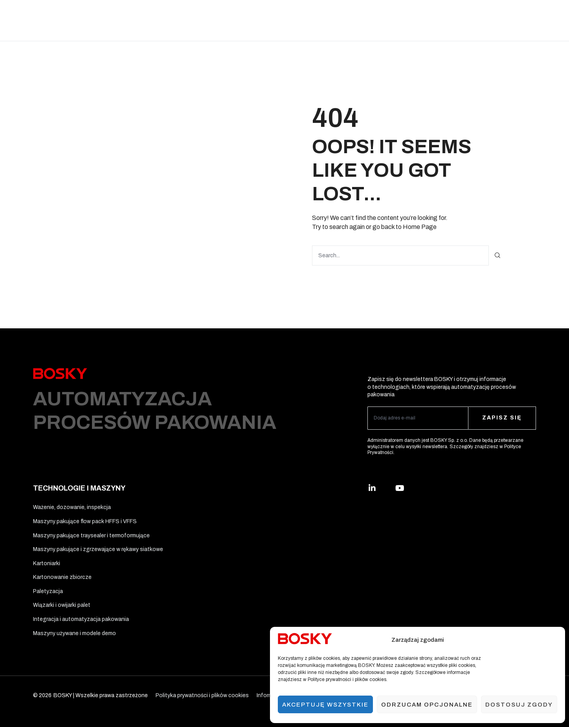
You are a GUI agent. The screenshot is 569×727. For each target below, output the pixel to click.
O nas (411, 20)
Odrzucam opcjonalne (427, 704)
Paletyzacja (48, 591)
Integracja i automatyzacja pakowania (81, 619)
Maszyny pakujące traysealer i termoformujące (91, 535)
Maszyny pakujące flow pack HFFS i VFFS (85, 521)
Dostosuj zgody (519, 704)
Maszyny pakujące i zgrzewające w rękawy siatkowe (98, 549)
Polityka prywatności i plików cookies (202, 695)
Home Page (420, 226)
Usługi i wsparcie (372, 20)
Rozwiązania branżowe (112, 20)
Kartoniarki (46, 563)
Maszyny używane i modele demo (74, 633)
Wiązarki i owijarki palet (61, 605)
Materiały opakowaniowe (253, 20)
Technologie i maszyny (181, 20)
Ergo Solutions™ (317, 20)
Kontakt (440, 20)
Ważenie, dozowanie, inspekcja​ (72, 507)
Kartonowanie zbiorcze (62, 577)
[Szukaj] (498, 255)
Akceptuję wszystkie (325, 704)
